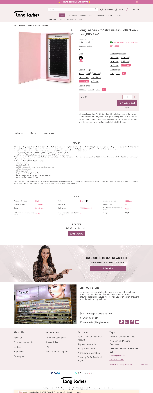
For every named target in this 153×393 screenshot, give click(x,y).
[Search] (96, 9)
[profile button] (119, 9)
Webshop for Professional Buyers (90, 359)
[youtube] (137, 322)
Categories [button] (52, 19)
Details (18, 133)
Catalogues (19, 356)
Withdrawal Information (89, 353)
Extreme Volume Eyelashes (122, 336)
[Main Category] (19, 25)
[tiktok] (121, 322)
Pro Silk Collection (41, 25)
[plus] (134, 97)
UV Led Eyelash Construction (71, 19)
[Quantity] (127, 97)
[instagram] (127, 322)
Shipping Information (87, 344)
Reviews (48, 133)
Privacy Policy (52, 342)
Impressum (19, 351)
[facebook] (132, 322)
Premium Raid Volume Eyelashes (119, 342)
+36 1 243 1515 (90, 318)
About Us (18, 337)
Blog (90, 15)
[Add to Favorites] (72, 34)
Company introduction (24, 342)
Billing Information (86, 348)
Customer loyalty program (76, 15)
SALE (62, 15)
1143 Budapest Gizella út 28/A (97, 313)
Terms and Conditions (56, 337)
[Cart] (127, 9)
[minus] (119, 97)
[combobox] (73, 9)
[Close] (137, 2)
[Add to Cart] (127, 103)
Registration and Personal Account (90, 338)
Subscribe (107, 268)
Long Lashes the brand (103, 15)
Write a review (76, 233)
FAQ (48, 347)
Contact (118, 15)
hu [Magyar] (134, 9)
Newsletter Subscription (57, 351)
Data (33, 133)
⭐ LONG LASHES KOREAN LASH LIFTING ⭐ (74, 2)
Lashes (29, 25)
